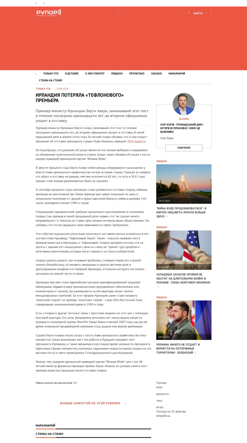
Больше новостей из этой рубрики (93, 403)
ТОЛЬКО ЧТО (51, 73)
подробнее (183, 147)
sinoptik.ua (163, 416)
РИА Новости (137, 141)
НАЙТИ (198, 13)
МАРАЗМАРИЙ (177, 73)
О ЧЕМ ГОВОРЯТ (95, 73)
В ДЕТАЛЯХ (72, 73)
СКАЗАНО (156, 73)
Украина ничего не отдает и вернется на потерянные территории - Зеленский (178, 348)
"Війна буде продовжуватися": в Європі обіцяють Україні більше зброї (181, 212)
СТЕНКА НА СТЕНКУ (50, 80)
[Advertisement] (123, 43)
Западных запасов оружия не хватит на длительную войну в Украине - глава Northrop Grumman (181, 280)
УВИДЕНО (117, 73)
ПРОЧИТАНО (136, 73)
